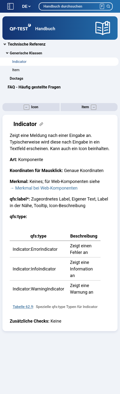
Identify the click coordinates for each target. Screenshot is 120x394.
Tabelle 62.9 (23, 307)
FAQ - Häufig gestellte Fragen (34, 87)
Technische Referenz (27, 44)
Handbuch (45, 28)
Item (15, 70)
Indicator (19, 61)
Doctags (16, 78)
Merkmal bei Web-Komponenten (46, 188)
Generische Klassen (26, 53)
